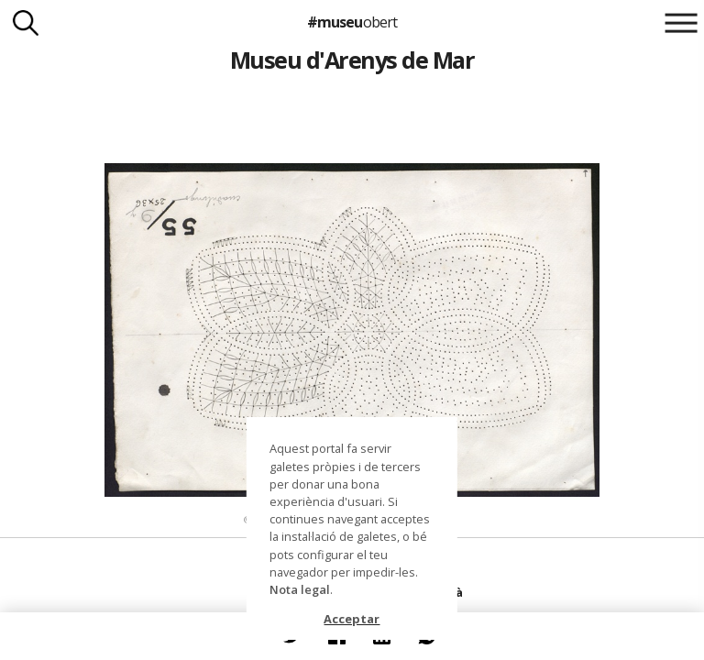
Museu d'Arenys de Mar (352, 59)
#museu (351, 22)
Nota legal (300, 589)
